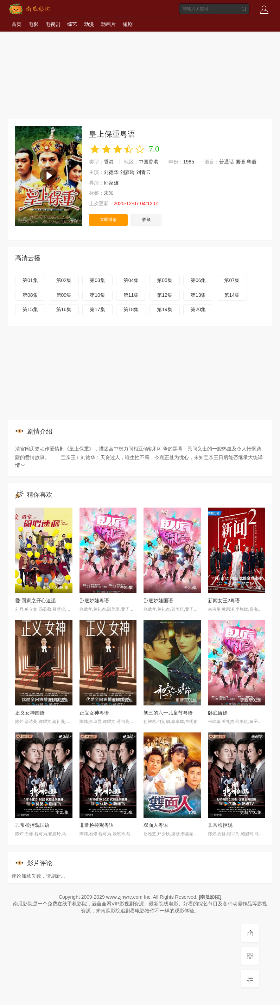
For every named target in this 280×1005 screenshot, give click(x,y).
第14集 (232, 295)
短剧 (128, 24)
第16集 (64, 309)
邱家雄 (111, 183)
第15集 (30, 309)
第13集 (198, 295)
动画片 (108, 24)
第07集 (232, 280)
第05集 (164, 280)
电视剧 (52, 24)
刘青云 (143, 172)
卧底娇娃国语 (158, 600)
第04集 (131, 280)
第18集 (131, 309)
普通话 (226, 162)
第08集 (30, 295)
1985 (188, 162)
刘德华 (111, 172)
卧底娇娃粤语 (94, 600)
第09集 (64, 295)
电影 (33, 24)
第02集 (64, 280)
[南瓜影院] (210, 897)
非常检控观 (220, 825)
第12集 (164, 295)
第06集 (198, 280)
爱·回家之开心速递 (35, 600)
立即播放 (108, 219)
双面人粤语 (156, 825)
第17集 (97, 309)
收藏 (146, 219)
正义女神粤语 (94, 713)
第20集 (198, 309)
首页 (16, 24)
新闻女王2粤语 (224, 600)
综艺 (72, 24)
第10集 (97, 295)
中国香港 (148, 162)
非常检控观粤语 (96, 825)
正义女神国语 (30, 713)
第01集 (30, 280)
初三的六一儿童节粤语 (168, 713)
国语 (240, 162)
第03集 (97, 280)
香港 (109, 162)
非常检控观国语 (32, 825)
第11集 (131, 295)
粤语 (251, 162)
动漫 (89, 24)
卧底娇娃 (218, 713)
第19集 (164, 309)
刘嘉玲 (127, 172)
